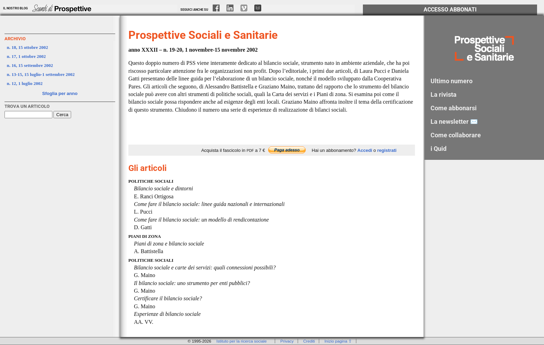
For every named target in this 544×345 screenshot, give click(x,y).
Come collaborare (456, 135)
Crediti (309, 341)
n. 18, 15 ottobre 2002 (27, 47)
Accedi (364, 150)
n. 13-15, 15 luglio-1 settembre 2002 (41, 74)
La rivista (444, 94)
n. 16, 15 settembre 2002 (30, 65)
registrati (387, 150)
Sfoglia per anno (60, 93)
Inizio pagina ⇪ (338, 341)
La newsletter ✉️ (454, 121)
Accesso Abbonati (450, 10)
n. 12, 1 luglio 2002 (25, 83)
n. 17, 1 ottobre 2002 (26, 56)
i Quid (439, 148)
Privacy (287, 341)
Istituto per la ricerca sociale (241, 341)
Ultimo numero (452, 81)
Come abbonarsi (454, 108)
